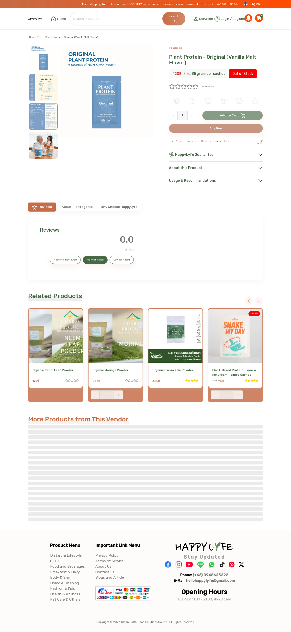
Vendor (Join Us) (227, 4)
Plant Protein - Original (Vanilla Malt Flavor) (212, 60)
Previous (249, 301)
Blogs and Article (109, 577)
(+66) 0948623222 (210, 575)
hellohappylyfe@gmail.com (210, 580)
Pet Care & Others (65, 599)
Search (173, 18)
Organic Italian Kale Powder (172, 370)
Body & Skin (60, 577)
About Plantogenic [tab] (77, 207)
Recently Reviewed (65, 259)
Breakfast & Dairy (65, 572)
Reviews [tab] (42, 207)
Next (259, 301)
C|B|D (54, 561)
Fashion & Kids (62, 588)
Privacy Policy (107, 555)
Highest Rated (95, 259)
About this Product (185, 168)
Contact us (104, 572)
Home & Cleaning (64, 583)
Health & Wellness (65, 594)
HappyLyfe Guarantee (191, 155)
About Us (103, 566)
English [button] (253, 4)
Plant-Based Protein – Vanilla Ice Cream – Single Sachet (234, 372)
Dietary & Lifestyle (66, 555)
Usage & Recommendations (192, 181)
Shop (41, 37)
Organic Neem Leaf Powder (53, 370)
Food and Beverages (67, 566)
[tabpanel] (145, 247)
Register (239, 19)
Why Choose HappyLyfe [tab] (119, 207)
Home (32, 37)
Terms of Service (109, 561)
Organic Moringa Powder (110, 370)
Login (225, 19)
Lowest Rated (121, 259)
